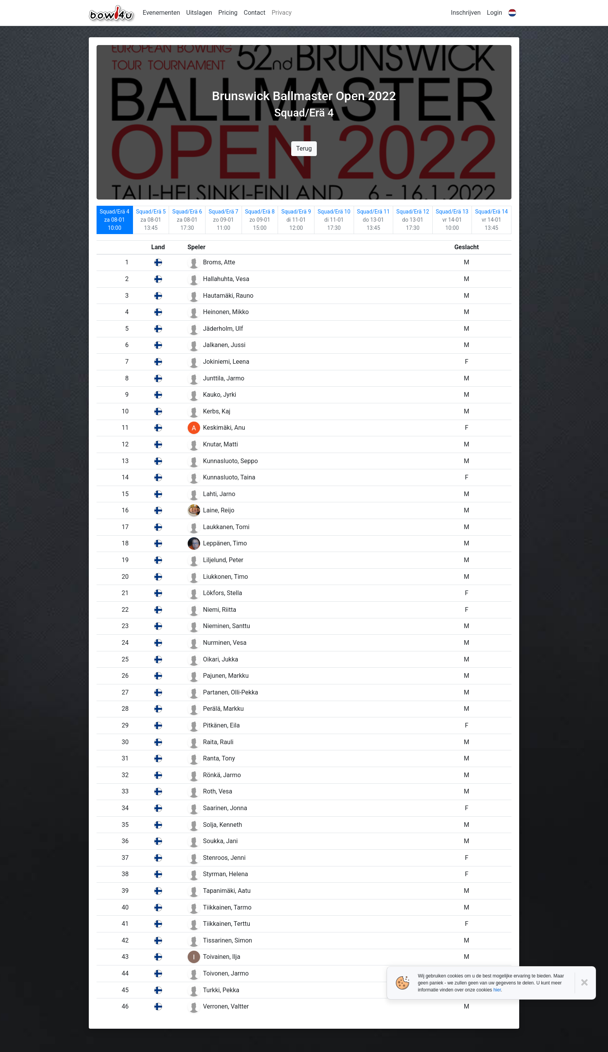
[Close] (585, 983)
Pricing (228, 12)
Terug (304, 148)
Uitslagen (199, 12)
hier (497, 990)
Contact (254, 12)
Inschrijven (466, 12)
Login (494, 12)
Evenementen (161, 12)
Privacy (281, 12)
